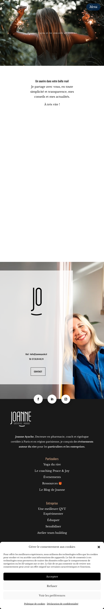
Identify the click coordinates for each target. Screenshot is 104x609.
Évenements (52, 477)
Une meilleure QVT (52, 509)
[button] (99, 547)
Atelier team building (52, 532)
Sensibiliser (53, 526)
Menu (93, 7)
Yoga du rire (52, 464)
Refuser (52, 586)
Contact (38, 371)
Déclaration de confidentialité (62, 603)
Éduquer (53, 520)
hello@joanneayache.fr (38, 354)
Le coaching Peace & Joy (52, 470)
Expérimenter (53, 513)
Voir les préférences (52, 595)
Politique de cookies (34, 603)
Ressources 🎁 (52, 483)
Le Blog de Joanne (52, 489)
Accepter (52, 576)
